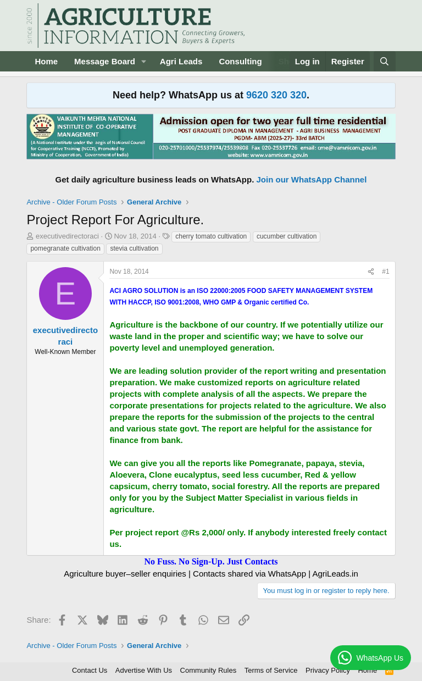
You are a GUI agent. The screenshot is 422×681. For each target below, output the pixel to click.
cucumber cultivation (286, 236)
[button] (144, 61)
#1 (385, 271)
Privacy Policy (328, 670)
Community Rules (208, 670)
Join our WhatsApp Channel (312, 179)
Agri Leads (181, 61)
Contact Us (89, 670)
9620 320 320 (276, 95)
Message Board (104, 61)
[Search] (384, 61)
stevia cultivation (134, 248)
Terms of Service (271, 670)
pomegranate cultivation (65, 248)
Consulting (240, 61)
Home (46, 61)
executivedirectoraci (67, 236)
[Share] (371, 271)
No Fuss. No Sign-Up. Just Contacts (210, 561)
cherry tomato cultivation (211, 236)
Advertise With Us (143, 670)
